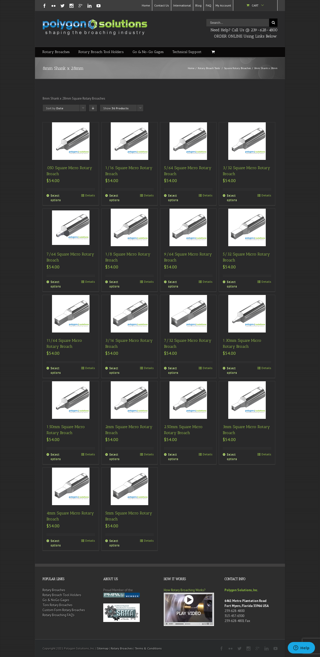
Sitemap (102, 648)
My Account (223, 5)
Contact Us (161, 5)
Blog (198, 5)
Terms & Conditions (148, 648)
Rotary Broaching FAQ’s (58, 615)
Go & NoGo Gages (55, 600)
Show (115, 108)
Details (90, 195)
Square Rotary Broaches (237, 68)
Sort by (54, 108)
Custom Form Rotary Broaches (63, 610)
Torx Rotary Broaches (57, 605)
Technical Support (187, 52)
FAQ (208, 5)
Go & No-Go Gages (148, 52)
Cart (255, 5)
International (182, 5)
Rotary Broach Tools (209, 68)
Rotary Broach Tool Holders (101, 52)
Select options (55, 197)
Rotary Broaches (56, 52)
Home (146, 5)
